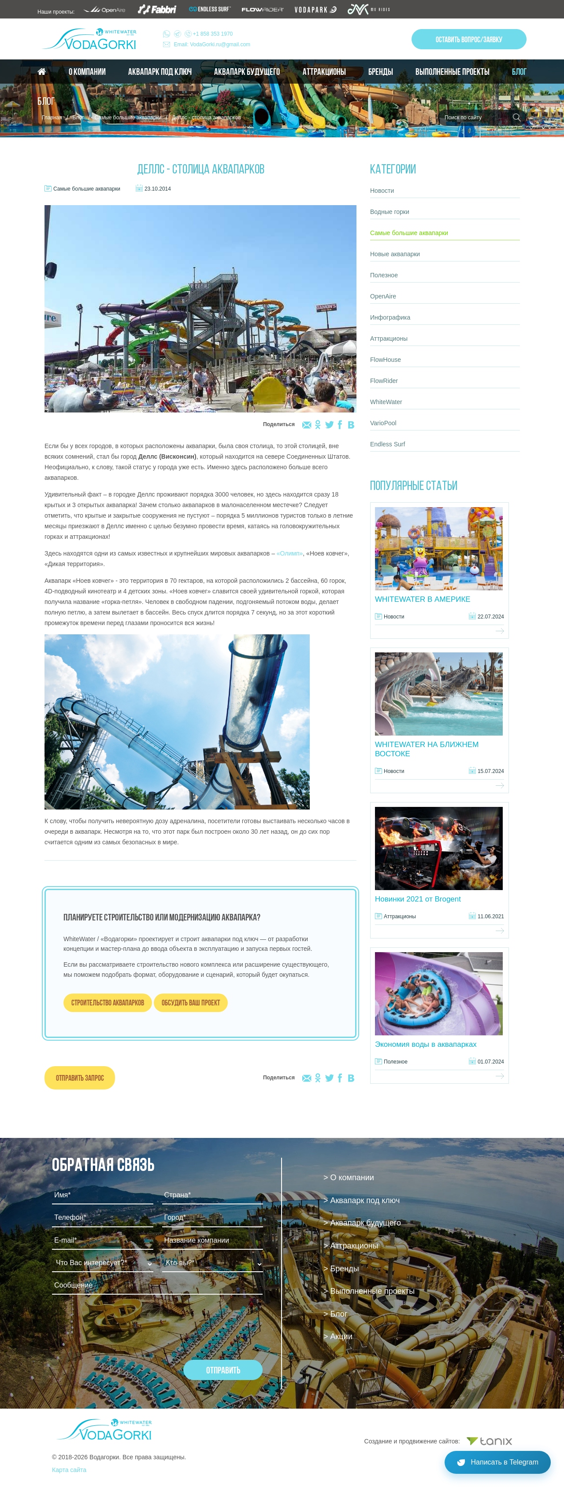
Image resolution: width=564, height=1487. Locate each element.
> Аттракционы (350, 1245)
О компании (87, 71)
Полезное (384, 275)
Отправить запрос (80, 1077)
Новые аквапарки (395, 254)
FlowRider (384, 380)
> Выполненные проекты (369, 1291)
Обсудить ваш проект (191, 1002)
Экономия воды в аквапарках (426, 1044)
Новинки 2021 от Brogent (418, 899)
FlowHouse (385, 359)
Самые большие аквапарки (127, 117)
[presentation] (119, 1325)
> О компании (348, 1177)
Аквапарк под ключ (160, 71)
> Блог (335, 1314)
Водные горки (389, 211)
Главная (52, 117)
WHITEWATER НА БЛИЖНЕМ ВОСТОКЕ (427, 749)
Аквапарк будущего (247, 71)
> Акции (337, 1336)
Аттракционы (324, 71)
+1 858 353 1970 (203, 33)
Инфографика (390, 317)
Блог (519, 71)
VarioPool (383, 423)
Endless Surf (387, 444)
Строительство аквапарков (107, 1002)
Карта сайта (69, 1469)
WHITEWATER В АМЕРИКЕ (423, 599)
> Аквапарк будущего (362, 1222)
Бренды (380, 71)
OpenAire (383, 296)
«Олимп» (290, 553)
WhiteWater (386, 401)
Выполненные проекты (453, 71)
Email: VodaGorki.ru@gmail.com (212, 44)
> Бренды (341, 1268)
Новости (382, 190)
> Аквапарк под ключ (361, 1200)
